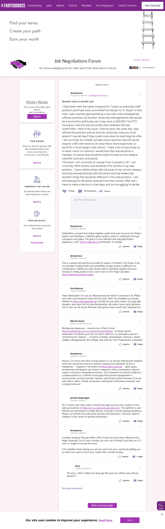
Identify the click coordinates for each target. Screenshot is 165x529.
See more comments (72, 488)
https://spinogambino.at (85, 301)
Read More (105, 520)
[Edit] (140, 94)
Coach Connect (127, 5)
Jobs (49, 5)
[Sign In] (37, 116)
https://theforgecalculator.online (78, 274)
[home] (13, 5)
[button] (37, 116)
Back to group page (102, 505)
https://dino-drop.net (112, 366)
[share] (100, 190)
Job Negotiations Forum (98, 96)
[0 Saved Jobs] (37, 242)
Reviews (86, 5)
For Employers (105, 5)
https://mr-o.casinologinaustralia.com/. (101, 408)
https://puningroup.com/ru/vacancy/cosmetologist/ (87, 331)
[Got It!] (130, 520)
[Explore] (37, 162)
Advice (60, 5)
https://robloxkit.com (90, 242)
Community (34, 5)
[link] (102, 143)
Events (73, 5)
